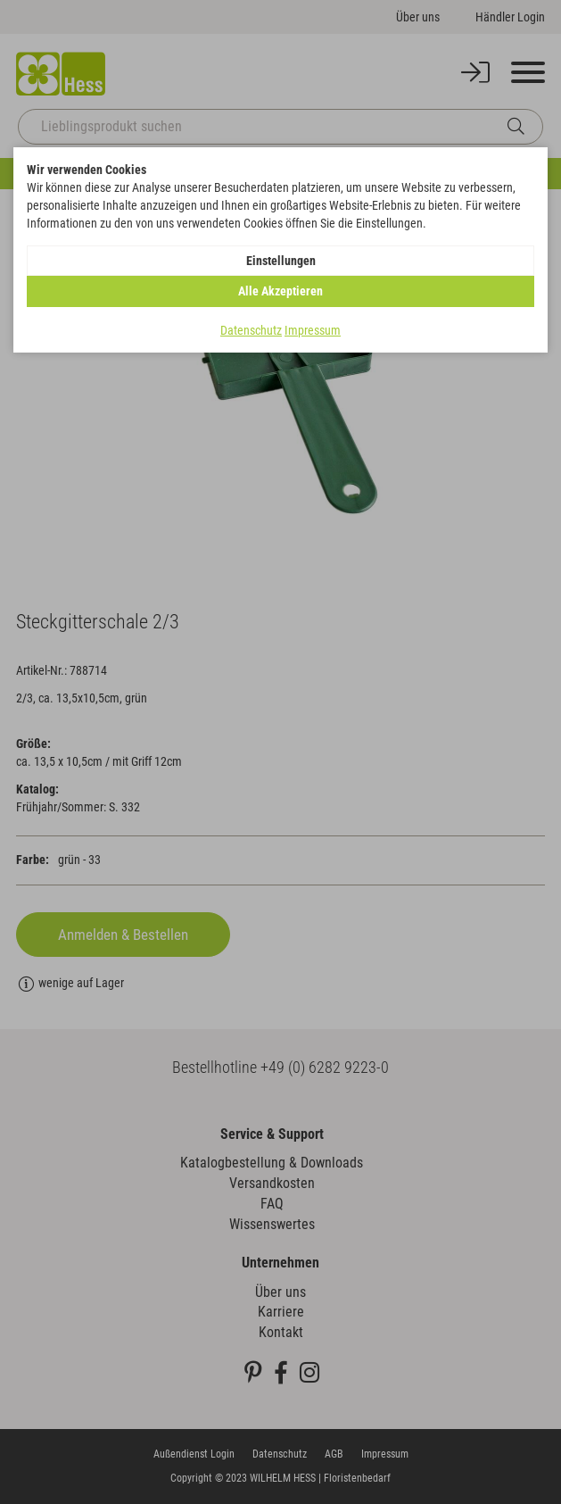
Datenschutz (251, 330)
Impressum (313, 330)
